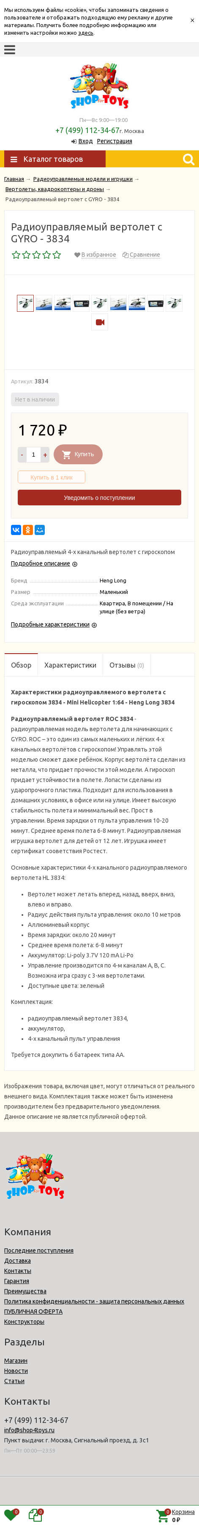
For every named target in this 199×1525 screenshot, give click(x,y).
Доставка (17, 1260)
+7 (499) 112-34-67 (87, 130)
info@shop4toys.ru (29, 1430)
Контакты (17, 1270)
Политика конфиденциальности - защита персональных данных (94, 1301)
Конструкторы (24, 1321)
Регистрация (114, 141)
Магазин (15, 1360)
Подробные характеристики (50, 624)
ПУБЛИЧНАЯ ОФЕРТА (33, 1311)
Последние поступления (39, 1250)
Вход (86, 141)
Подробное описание (40, 563)
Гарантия (16, 1281)
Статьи (14, 1381)
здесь (85, 33)
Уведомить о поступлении (99, 497)
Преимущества (25, 1291)
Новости (16, 1370)
